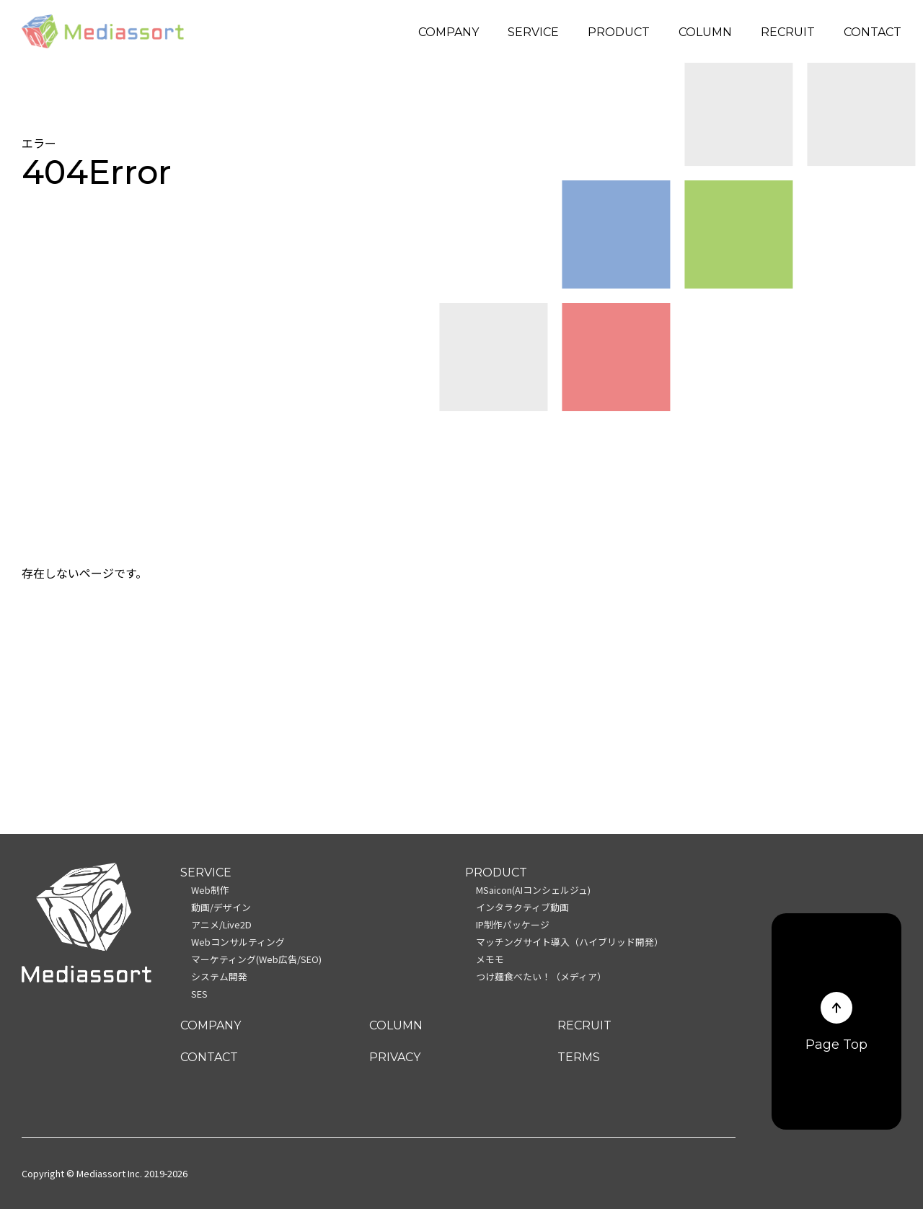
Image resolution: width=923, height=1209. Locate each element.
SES (199, 994)
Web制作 (210, 890)
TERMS (578, 1057)
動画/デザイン (221, 907)
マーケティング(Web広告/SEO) (256, 959)
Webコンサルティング (238, 942)
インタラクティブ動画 (522, 907)
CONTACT (872, 32)
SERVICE (533, 32)
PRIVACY (394, 1057)
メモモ (490, 959)
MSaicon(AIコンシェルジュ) (533, 890)
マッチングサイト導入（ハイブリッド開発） (569, 942)
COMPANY (448, 32)
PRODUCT (619, 32)
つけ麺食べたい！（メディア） (541, 976)
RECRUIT (788, 32)
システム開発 (219, 976)
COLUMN (705, 32)
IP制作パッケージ (512, 924)
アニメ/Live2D (221, 924)
